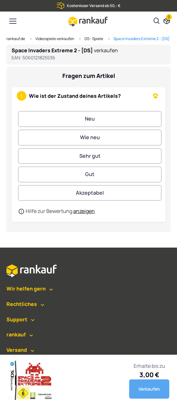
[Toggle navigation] (12, 21)
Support (16, 319)
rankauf (16, 334)
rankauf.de (15, 38)
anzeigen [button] (84, 211)
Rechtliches (21, 304)
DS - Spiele (93, 38)
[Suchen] (157, 21)
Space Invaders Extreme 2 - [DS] (141, 38)
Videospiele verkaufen (54, 38)
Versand (16, 349)
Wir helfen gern (26, 288)
